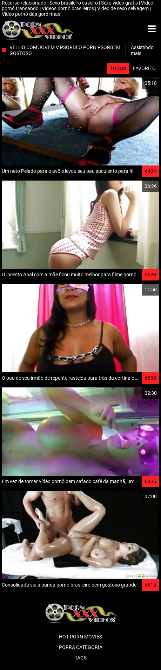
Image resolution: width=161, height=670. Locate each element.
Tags (81, 658)
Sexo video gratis (120, 3)
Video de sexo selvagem (123, 8)
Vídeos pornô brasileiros (68, 8)
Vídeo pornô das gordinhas (31, 14)
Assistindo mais (142, 50)
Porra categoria (80, 647)
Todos (118, 68)
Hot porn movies (80, 636)
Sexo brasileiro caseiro (74, 3)
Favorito (144, 68)
